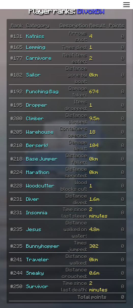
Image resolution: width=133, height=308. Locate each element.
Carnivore (39, 57)
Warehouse (40, 131)
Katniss (35, 36)
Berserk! (37, 145)
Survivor (37, 286)
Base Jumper (42, 158)
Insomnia (37, 212)
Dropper (37, 104)
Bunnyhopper (43, 245)
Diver (32, 198)
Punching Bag (42, 91)
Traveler (37, 259)
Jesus (33, 229)
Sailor (33, 74)
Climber (35, 118)
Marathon (38, 172)
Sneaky (35, 272)
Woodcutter (40, 185)
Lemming (36, 46)
